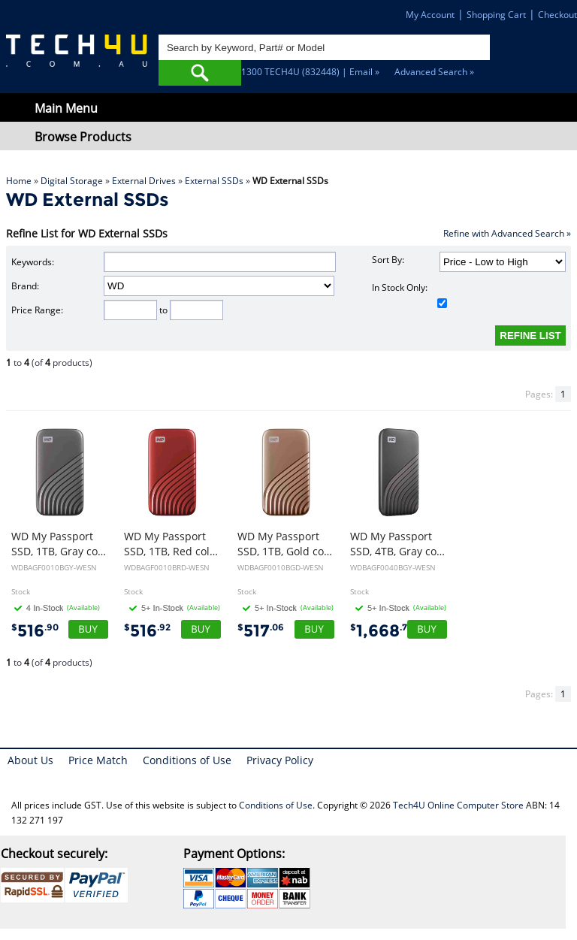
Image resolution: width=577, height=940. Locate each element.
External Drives (144, 180)
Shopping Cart (496, 14)
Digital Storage (72, 180)
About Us (30, 760)
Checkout (557, 14)
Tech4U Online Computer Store (458, 805)
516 (35, 631)
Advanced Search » (434, 71)
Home (19, 180)
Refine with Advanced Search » (507, 233)
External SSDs (214, 180)
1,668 (381, 631)
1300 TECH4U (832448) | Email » (310, 71)
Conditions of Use (187, 760)
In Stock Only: (409, 294)
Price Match (98, 760)
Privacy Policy (279, 760)
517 (260, 631)
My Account (430, 14)
